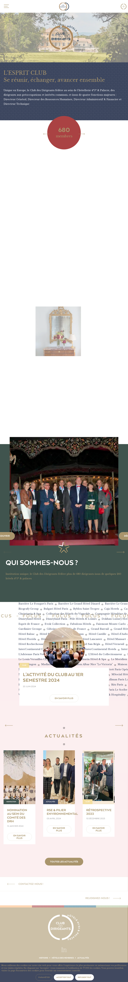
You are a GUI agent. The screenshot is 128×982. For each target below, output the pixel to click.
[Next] (82, 134)
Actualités (83, 958)
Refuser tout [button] (84, 977)
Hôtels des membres (63, 958)
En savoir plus (64, 698)
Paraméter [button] (44, 977)
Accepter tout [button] (63, 977)
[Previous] (46, 134)
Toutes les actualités (64, 861)
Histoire (43, 958)
